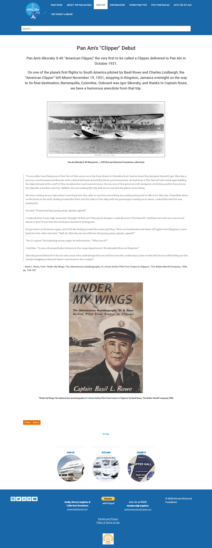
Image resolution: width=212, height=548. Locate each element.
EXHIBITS (141, 452)
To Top (106, 433)
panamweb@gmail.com (77, 509)
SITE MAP (106, 452)
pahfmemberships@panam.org (137, 509)
